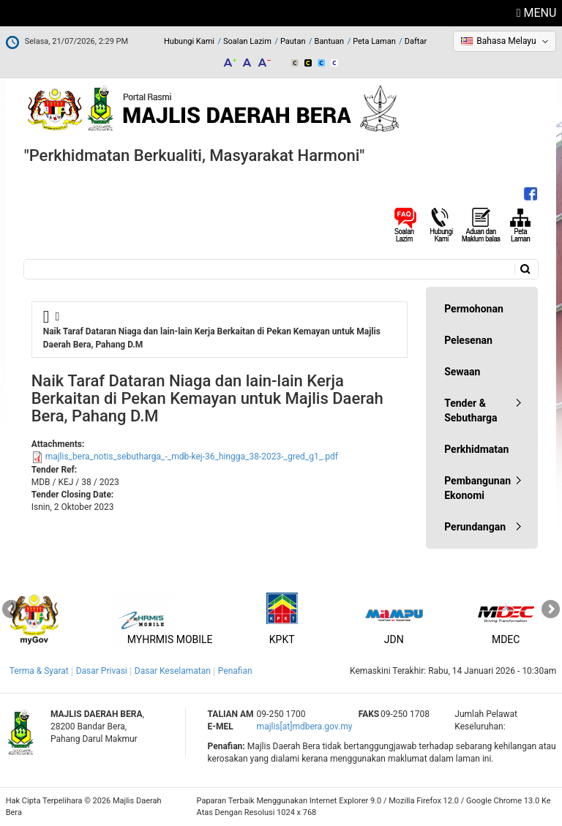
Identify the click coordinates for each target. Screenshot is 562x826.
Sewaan (462, 372)
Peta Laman (374, 41)
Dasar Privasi (101, 671)
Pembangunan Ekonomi (477, 488)
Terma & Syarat (39, 671)
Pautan (293, 41)
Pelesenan (468, 340)
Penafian (235, 671)
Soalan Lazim (247, 41)
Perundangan (475, 527)
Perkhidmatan (476, 449)
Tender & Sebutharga (470, 410)
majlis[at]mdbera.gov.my (305, 726)
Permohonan (473, 309)
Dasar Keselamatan (173, 671)
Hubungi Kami (189, 41)
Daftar (416, 41)
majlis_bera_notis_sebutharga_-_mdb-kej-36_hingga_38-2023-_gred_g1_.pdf (191, 456)
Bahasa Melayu (506, 41)
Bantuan (330, 41)
